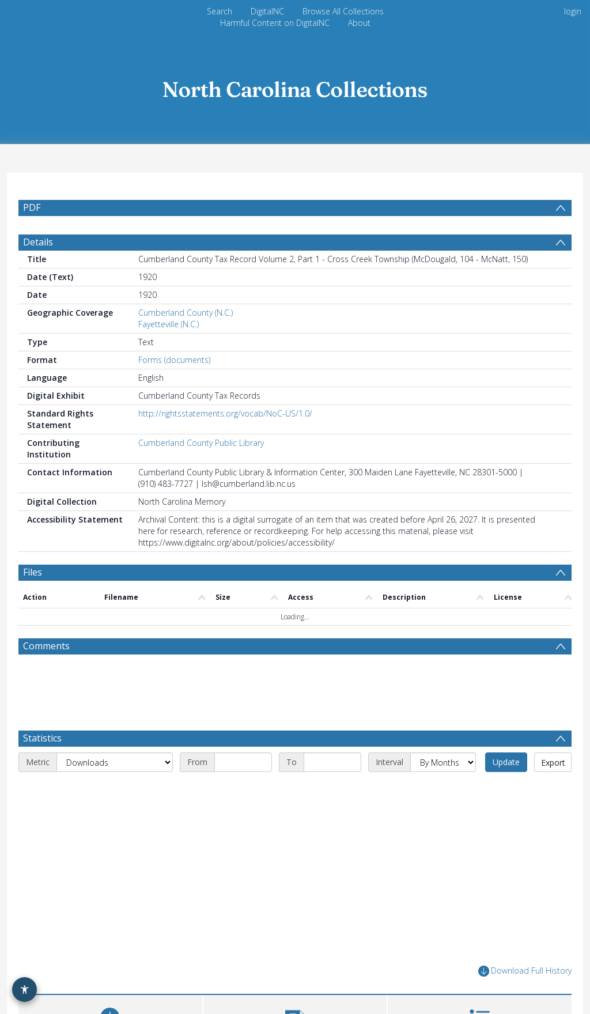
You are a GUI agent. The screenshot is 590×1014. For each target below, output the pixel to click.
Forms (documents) (174, 359)
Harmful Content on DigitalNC (275, 22)
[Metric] (114, 762)
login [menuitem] (572, 11)
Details (38, 242)
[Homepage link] (295, 86)
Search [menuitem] (219, 11)
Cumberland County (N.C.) (185, 312)
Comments (46, 646)
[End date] (332, 762)
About (359, 22)
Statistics (42, 738)
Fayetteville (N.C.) (168, 324)
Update (506, 761)
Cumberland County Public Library (201, 442)
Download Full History (525, 971)
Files (32, 572)
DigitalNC (267, 11)
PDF (31, 207)
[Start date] (243, 762)
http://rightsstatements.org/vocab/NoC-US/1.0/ (225, 413)
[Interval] (443, 762)
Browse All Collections (343, 11)
